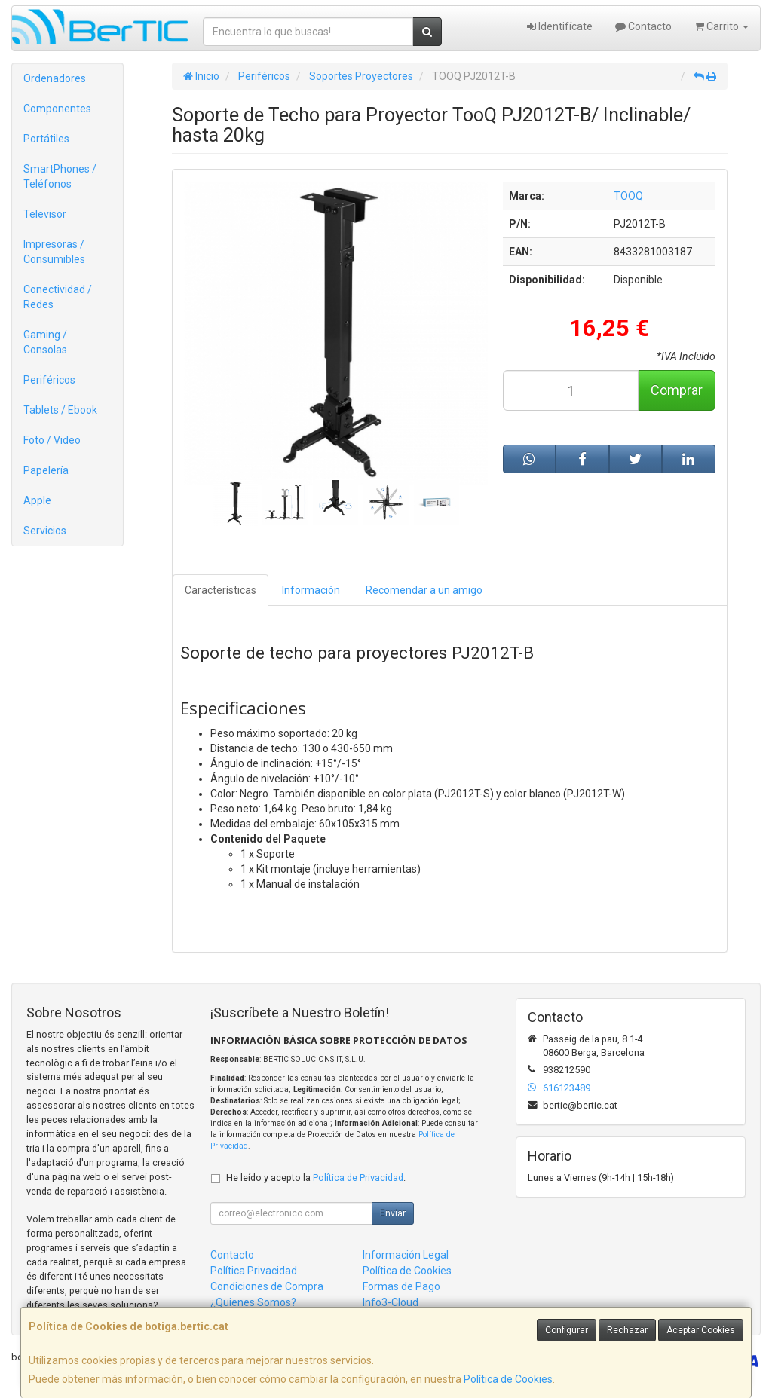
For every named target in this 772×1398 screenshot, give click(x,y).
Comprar (677, 390)
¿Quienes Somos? (253, 1302)
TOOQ (628, 196)
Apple (37, 500)
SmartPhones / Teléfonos (59, 176)
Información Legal (406, 1255)
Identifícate (560, 26)
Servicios (44, 531)
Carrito (721, 26)
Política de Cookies (508, 1379)
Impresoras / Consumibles (54, 251)
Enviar (393, 1213)
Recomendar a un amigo (424, 590)
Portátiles (46, 139)
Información (311, 590)
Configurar (566, 1330)
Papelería (46, 470)
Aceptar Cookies (700, 1330)
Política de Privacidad (358, 1177)
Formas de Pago (401, 1286)
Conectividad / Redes (57, 296)
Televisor (44, 214)
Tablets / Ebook (60, 410)
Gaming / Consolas (45, 342)
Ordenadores (54, 78)
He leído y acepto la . (316, 1177)
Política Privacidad (253, 1271)
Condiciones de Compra (266, 1286)
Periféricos (49, 380)
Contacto (643, 26)
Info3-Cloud (390, 1302)
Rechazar (627, 1330)
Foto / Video (52, 440)
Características (220, 590)
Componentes (57, 108)
